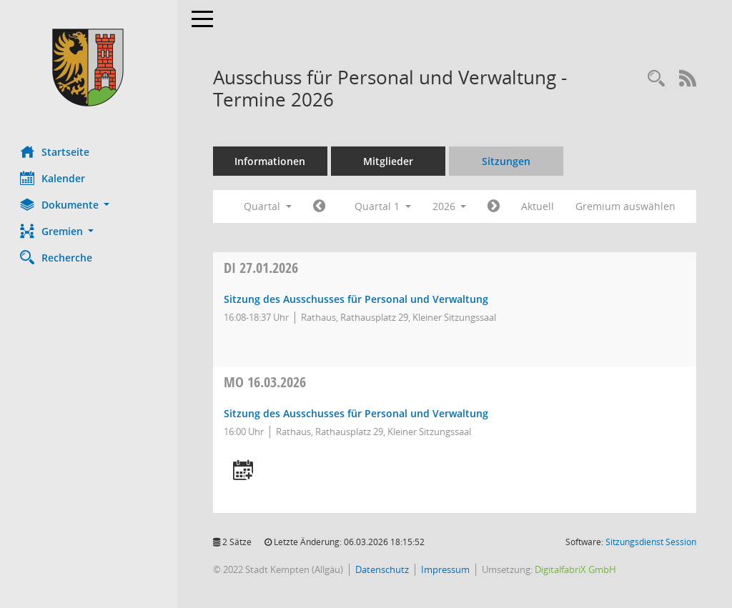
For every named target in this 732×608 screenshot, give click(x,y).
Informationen (272, 161)
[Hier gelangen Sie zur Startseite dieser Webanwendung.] (89, 67)
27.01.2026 (262, 267)
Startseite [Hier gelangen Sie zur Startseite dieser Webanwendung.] (56, 151)
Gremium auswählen (628, 206)
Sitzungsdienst (650, 542)
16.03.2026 (266, 382)
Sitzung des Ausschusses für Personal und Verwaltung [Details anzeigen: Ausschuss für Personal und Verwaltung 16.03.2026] (357, 413)
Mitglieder (390, 161)
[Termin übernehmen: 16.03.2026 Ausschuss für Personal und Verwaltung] (244, 471)
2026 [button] (451, 206)
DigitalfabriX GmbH (577, 569)
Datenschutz (383, 569)
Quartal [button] (269, 206)
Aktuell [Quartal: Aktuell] (539, 206)
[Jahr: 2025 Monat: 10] (320, 206)
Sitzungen (507, 161)
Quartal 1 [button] (384, 206)
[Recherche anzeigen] (656, 79)
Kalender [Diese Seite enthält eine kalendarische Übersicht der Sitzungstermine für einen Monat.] (53, 178)
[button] (89, 204)
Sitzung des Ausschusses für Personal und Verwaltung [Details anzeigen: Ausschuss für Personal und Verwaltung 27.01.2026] (357, 299)
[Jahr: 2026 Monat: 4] (496, 206)
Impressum (446, 569)
